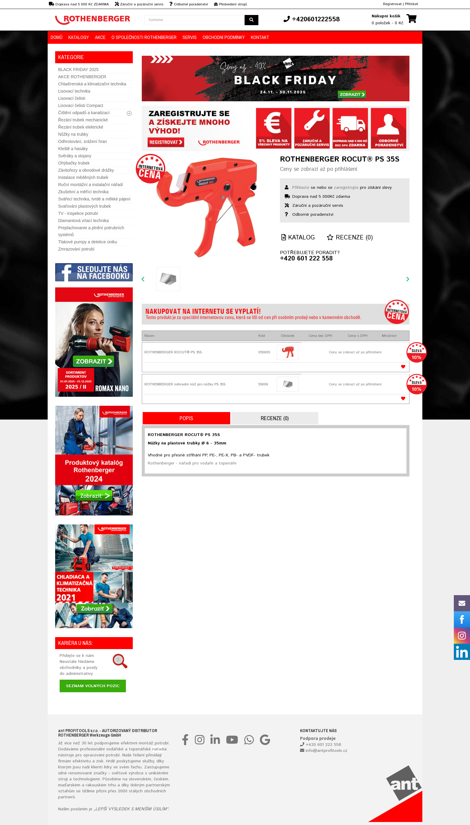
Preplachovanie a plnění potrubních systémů (91, 231)
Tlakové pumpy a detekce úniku (87, 241)
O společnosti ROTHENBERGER (144, 37)
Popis (186, 418)
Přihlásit (411, 4)
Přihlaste (300, 188)
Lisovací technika (74, 91)
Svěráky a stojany (74, 155)
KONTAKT (260, 37)
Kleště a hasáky (73, 148)
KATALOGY (78, 37)
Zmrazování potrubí (76, 249)
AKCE (100, 37)
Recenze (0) (350, 237)
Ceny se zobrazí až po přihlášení (318, 169)
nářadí (158, 749)
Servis (190, 37)
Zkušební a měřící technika (83, 191)
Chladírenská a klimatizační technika (92, 84)
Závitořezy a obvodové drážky (86, 170)
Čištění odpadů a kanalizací (84, 112)
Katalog (298, 237)
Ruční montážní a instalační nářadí (90, 184)
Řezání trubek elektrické (80, 127)
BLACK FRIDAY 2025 (78, 69)
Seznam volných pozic (93, 686)
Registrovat (392, 4)
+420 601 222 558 (306, 259)
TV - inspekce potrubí (78, 213)
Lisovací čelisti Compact (80, 105)
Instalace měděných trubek (83, 177)
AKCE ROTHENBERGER (82, 76)
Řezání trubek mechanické (83, 119)
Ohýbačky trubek (74, 163)
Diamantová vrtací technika (83, 220)
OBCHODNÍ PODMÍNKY (224, 37)
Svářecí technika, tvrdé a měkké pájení (94, 199)
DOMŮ (56, 37)
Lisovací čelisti (71, 98)
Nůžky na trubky (73, 134)
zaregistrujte (346, 188)
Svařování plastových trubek (84, 206)
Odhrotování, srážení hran (82, 141)
